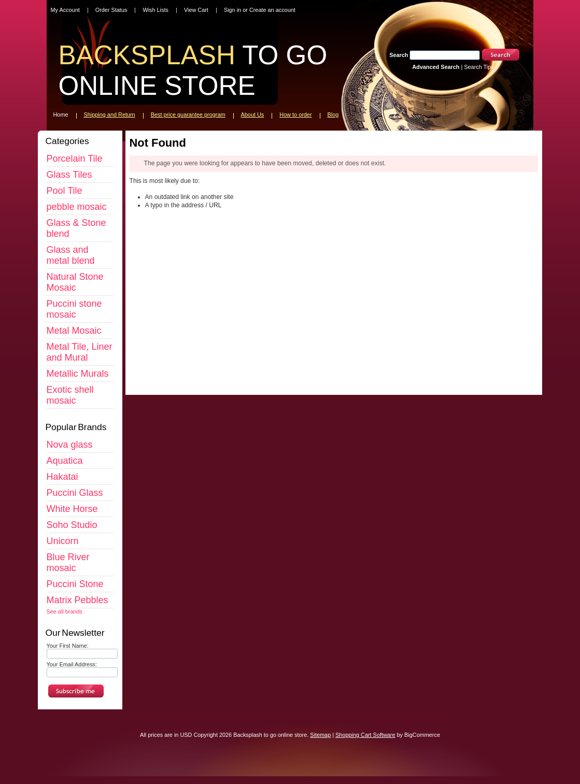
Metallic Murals (78, 373)
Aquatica (65, 460)
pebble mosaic (77, 207)
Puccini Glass (75, 493)
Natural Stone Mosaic (75, 282)
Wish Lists (155, 10)
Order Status (111, 10)
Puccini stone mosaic (74, 309)
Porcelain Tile (75, 158)
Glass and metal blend (71, 255)
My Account (65, 10)
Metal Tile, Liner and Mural (79, 352)
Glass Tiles (69, 174)
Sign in (232, 10)
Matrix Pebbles (77, 600)
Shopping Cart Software (365, 735)
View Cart (196, 10)
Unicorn (63, 541)
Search (398, 55)
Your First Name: (68, 646)
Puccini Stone (75, 584)
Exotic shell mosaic (70, 395)
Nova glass (70, 444)
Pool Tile (64, 191)
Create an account (272, 10)
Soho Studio (72, 525)
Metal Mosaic (74, 330)
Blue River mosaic (68, 562)
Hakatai (62, 477)
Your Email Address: (72, 664)
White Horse (72, 509)
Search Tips (478, 67)
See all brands (65, 611)
